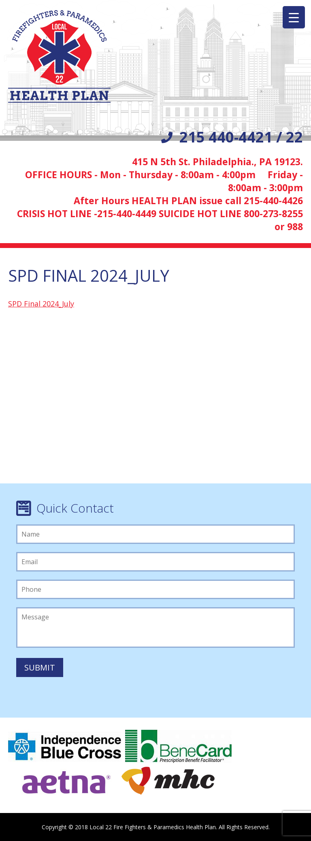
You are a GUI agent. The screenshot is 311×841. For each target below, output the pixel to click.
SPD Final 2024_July (41, 303)
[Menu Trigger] (294, 17)
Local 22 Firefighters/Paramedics (59, 56)
